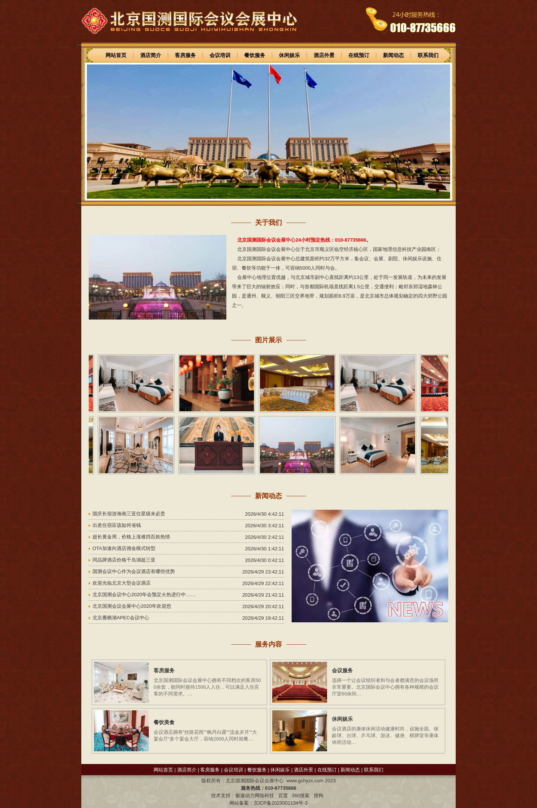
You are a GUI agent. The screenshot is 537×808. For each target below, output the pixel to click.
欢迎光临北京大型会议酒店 (121, 583)
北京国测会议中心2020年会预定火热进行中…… (143, 594)
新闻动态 (393, 55)
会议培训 (220, 55)
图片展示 (268, 340)
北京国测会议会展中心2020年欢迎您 (131, 606)
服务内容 (268, 644)
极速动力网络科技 (254, 795)
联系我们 (428, 55)
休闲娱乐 (289, 55)
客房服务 (185, 55)
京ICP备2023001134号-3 (281, 803)
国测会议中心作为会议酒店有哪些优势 (133, 571)
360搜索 (301, 795)
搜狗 (318, 795)
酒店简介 (150, 55)
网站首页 (116, 55)
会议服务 (342, 670)
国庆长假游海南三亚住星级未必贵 (128, 513)
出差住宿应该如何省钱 (116, 525)
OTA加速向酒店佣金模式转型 (124, 548)
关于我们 (268, 222)
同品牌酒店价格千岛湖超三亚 (124, 560)
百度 (283, 795)
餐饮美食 (164, 722)
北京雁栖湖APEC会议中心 (120, 617)
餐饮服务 (254, 55)
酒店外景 (324, 55)
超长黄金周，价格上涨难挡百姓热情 (131, 537)
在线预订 (358, 55)
